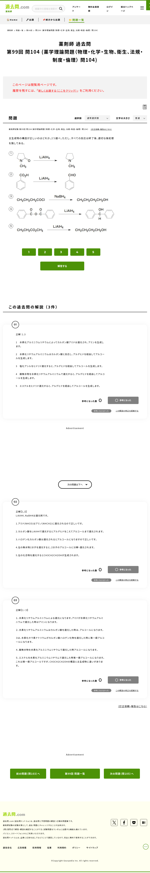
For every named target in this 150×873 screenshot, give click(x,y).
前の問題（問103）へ (28, 774)
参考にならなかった (101, 411)
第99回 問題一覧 (75, 774)
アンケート (90, 10)
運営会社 (7, 848)
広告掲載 (22, 848)
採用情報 (37, 848)
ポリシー (77, 848)
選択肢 (78, 118)
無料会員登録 (101, 10)
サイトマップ (93, 848)
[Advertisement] (75, 451)
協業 (50, 848)
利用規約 (62, 848)
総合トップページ (126, 10)
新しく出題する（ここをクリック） (59, 90)
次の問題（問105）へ (122, 774)
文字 (123, 118)
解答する (62, 266)
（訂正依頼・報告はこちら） (102, 129)
